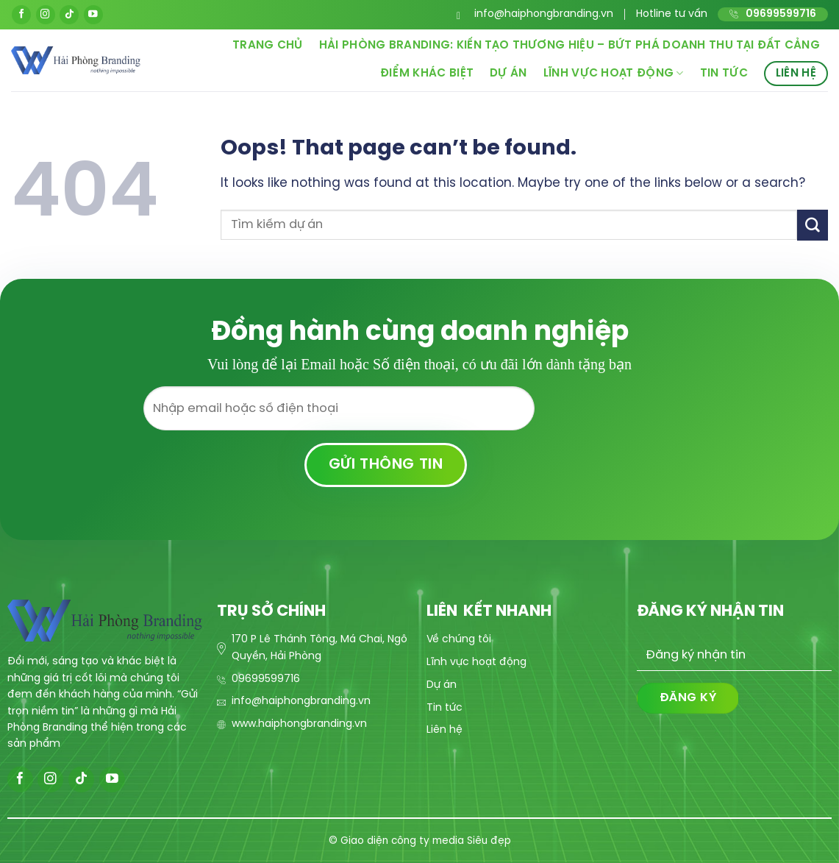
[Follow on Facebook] (21, 14)
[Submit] (812, 225)
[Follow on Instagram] (45, 14)
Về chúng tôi (458, 639)
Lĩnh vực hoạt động (613, 73)
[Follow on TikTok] (69, 14)
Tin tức (724, 73)
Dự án (508, 73)
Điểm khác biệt (427, 73)
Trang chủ (267, 46)
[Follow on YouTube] (93, 14)
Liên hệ (796, 73)
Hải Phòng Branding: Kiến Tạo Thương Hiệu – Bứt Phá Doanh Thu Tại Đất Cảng (569, 46)
